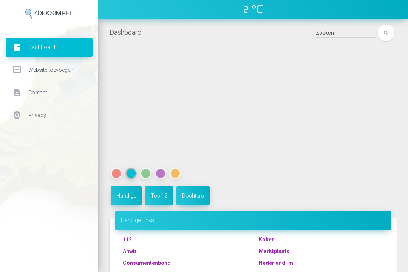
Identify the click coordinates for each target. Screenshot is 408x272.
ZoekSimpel (49, 14)
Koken (267, 239)
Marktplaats (274, 251)
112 (127, 239)
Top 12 (159, 196)
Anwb (129, 251)
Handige (126, 196)
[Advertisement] (253, 110)
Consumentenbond (147, 263)
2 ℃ (253, 9)
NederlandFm (276, 263)
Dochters (193, 196)
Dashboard (125, 32)
